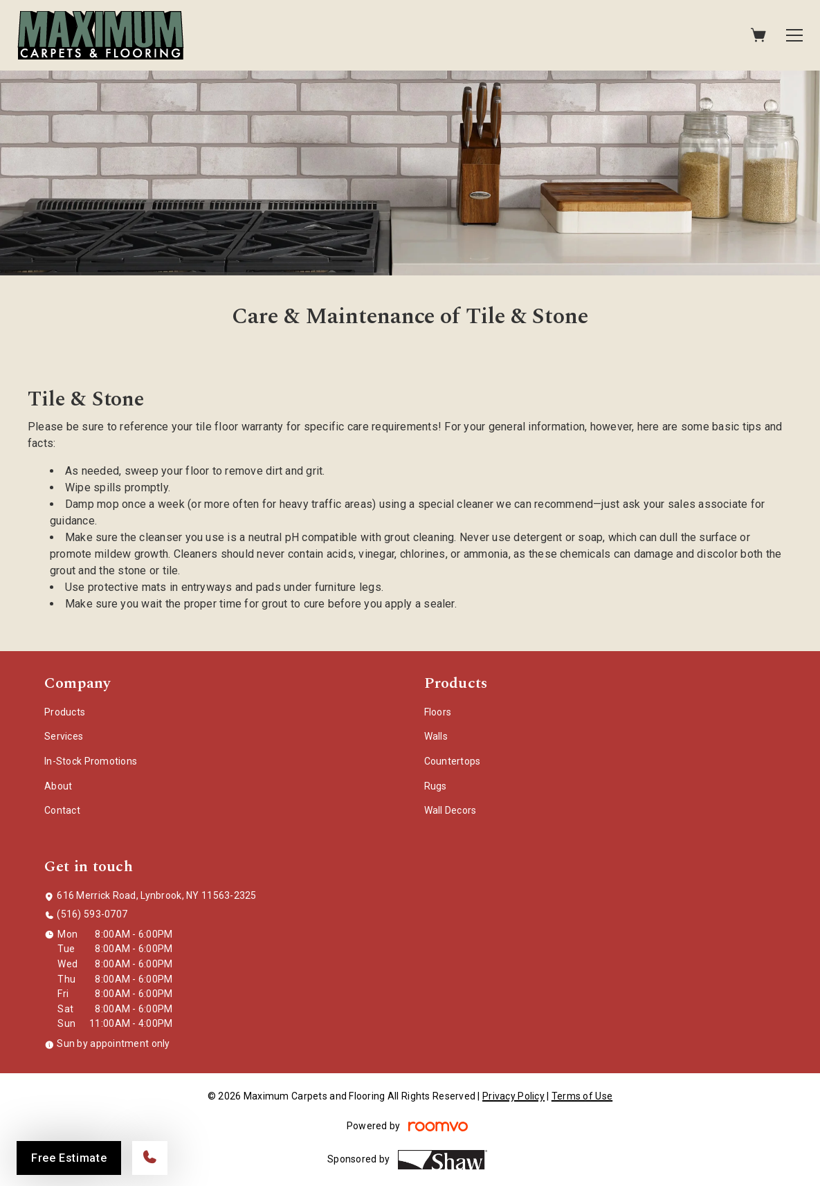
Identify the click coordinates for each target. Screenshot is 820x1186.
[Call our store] (149, 1158)
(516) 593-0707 (92, 914)
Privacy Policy (513, 1096)
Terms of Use (582, 1096)
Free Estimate (69, 1158)
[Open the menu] (794, 35)
